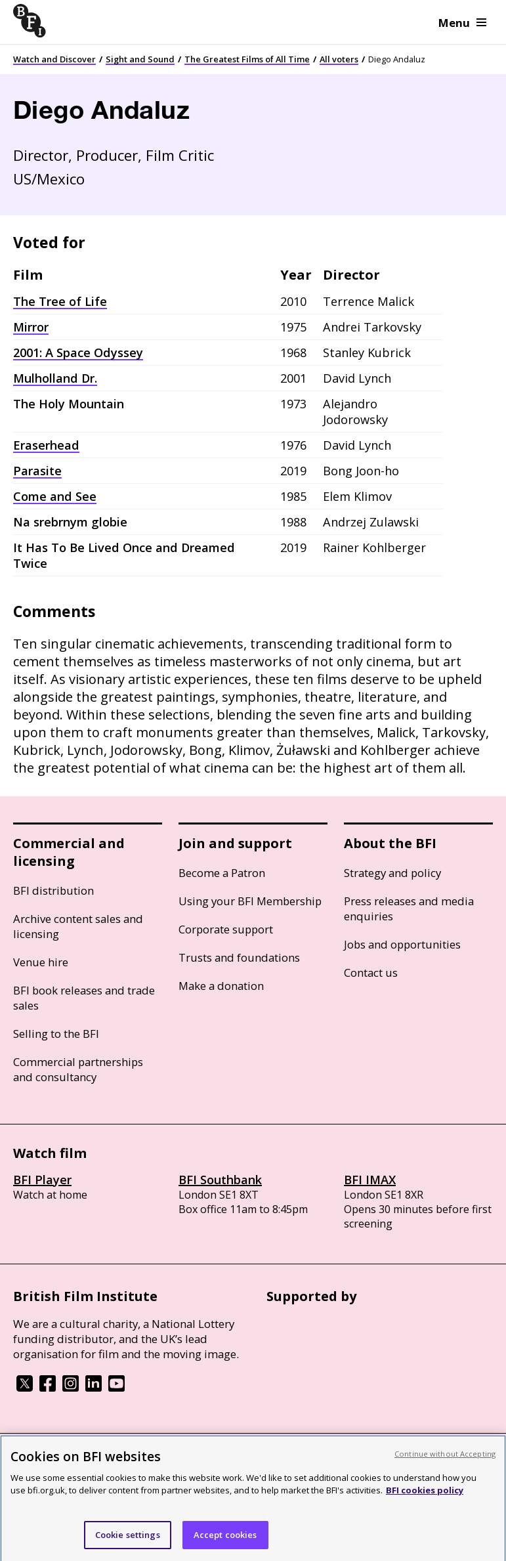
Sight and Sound (140, 59)
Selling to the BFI (56, 1033)
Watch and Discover (54, 59)
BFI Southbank (220, 1179)
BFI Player (42, 1179)
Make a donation (221, 985)
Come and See (54, 496)
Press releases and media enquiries (409, 908)
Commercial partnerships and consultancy (78, 1069)
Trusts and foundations (239, 957)
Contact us (371, 972)
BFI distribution (53, 890)
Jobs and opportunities (402, 944)
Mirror (31, 327)
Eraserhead (46, 445)
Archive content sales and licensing (78, 926)
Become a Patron (222, 872)
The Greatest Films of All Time (247, 59)
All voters (339, 59)
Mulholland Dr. (55, 378)
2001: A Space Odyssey (78, 352)
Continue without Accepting (444, 1466)
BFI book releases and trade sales (84, 998)
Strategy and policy (392, 872)
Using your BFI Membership (250, 901)
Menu (462, 22)
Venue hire (40, 962)
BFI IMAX (370, 1179)
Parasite (37, 471)
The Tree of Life (60, 301)
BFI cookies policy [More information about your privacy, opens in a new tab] (424, 1503)
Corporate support (226, 929)
